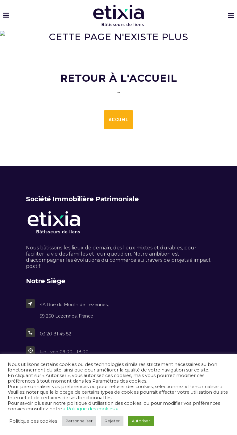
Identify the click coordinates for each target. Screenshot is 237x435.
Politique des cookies (33, 421)
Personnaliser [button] (79, 420)
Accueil (118, 119)
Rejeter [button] (112, 420)
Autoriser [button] (141, 420)
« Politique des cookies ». (91, 409)
